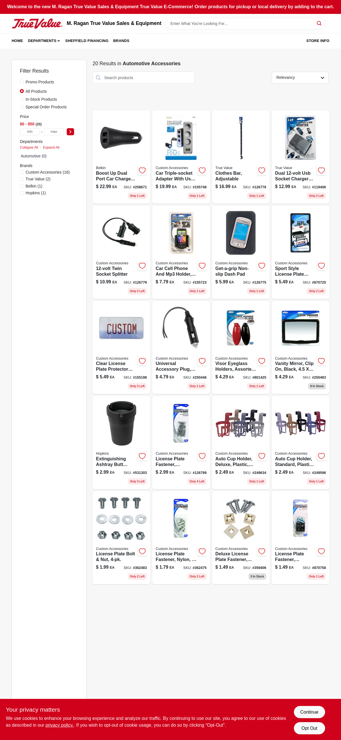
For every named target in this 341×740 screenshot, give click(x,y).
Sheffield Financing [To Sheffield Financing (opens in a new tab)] (86, 41)
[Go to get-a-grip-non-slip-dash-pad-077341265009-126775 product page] (241, 252)
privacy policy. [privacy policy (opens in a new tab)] (59, 725)
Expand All (51, 147)
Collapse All (29, 147)
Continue (309, 712)
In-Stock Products (41, 99)
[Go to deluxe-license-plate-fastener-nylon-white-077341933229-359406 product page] (241, 538)
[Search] (319, 23)
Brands (121, 41)
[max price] (54, 131)
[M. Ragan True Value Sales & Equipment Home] (37, 23)
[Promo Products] (22, 82)
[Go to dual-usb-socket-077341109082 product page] (300, 157)
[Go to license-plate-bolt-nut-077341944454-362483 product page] (121, 538)
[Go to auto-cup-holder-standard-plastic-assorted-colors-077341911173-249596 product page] (300, 442)
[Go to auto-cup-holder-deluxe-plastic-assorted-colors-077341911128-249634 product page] (241, 442)
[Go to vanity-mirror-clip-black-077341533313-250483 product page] (300, 347)
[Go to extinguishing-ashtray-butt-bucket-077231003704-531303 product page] (121, 442)
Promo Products (40, 82)
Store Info (317, 41)
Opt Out (309, 728)
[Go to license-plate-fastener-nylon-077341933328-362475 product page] (181, 538)
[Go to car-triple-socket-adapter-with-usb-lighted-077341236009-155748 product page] (181, 157)
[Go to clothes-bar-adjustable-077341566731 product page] (241, 157)
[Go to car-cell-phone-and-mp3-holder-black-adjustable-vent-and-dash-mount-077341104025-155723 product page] (181, 252)
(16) (48, 172)
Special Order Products (46, 107)
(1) (34, 186)
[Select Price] (70, 131)
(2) (38, 179)
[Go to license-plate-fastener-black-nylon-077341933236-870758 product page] (300, 538)
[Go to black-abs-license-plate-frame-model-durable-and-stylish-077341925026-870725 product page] (300, 252)
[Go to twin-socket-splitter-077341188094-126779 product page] (121, 252)
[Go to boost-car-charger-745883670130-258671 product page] (121, 157)
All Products (36, 91)
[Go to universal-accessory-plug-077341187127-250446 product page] (181, 347)
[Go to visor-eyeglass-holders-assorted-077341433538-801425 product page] (241, 347)
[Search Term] (245, 23)
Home (17, 41)
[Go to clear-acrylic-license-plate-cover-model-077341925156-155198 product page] (121, 347)
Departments (42, 41)
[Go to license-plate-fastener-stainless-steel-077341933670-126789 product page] (181, 442)
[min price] (30, 131)
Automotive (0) (34, 156)
